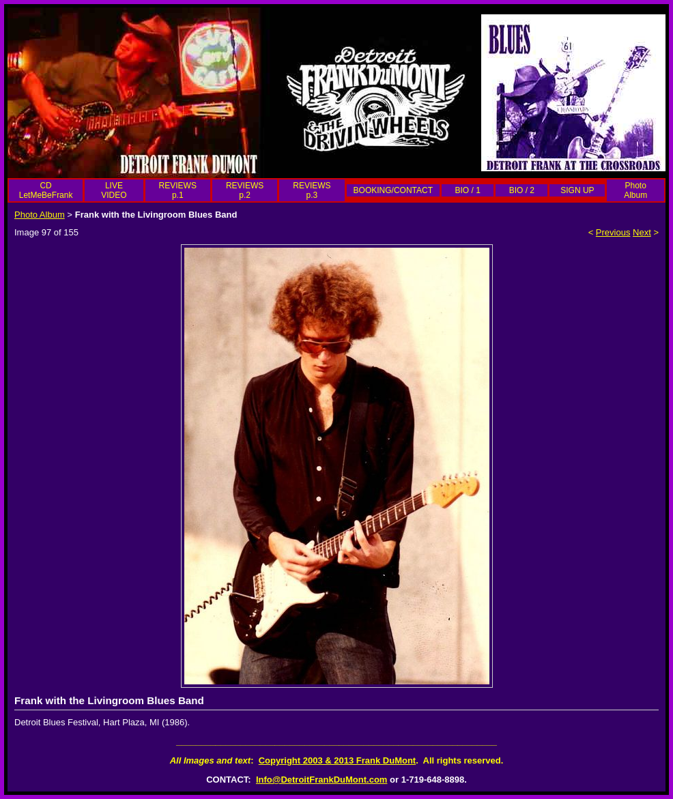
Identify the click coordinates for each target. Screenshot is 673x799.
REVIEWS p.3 (311, 190)
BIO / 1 (467, 190)
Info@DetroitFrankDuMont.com (322, 779)
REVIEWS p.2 (244, 190)
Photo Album (635, 190)
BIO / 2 (521, 190)
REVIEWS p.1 (178, 190)
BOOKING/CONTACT (393, 190)
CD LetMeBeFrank (46, 190)
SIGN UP (577, 190)
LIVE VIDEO (113, 190)
